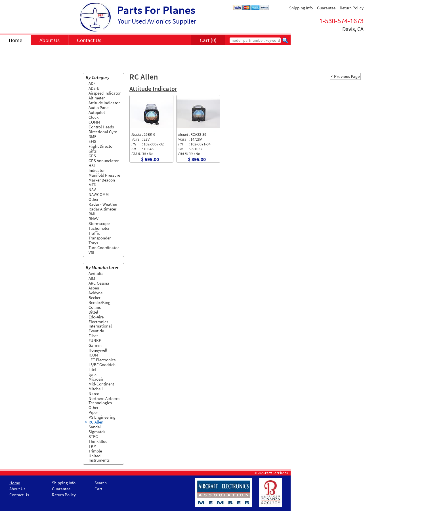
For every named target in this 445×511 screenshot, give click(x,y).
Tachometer (99, 228)
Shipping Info (301, 8)
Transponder (100, 238)
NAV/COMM (99, 194)
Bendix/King (99, 302)
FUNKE (95, 340)
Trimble (95, 451)
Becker (94, 297)
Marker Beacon (102, 180)
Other (93, 199)
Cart (98, 488)
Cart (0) (208, 40)
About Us (49, 40)
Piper (93, 412)
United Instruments (99, 458)
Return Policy (352, 8)
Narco (94, 393)
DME (92, 136)
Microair (96, 379)
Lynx (92, 374)
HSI (92, 165)
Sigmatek (97, 431)
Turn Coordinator (104, 247)
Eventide (96, 331)
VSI (91, 252)
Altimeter (97, 98)
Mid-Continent (101, 384)
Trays (93, 243)
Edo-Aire (96, 317)
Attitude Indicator (104, 103)
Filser (93, 335)
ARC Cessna (99, 283)
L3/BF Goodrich (102, 364)
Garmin (95, 345)
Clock (93, 117)
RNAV (93, 218)
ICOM (93, 355)
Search (101, 482)
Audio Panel (99, 107)
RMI (92, 214)
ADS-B (94, 88)
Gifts (92, 151)
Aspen (94, 288)
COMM (94, 122)
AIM (92, 278)
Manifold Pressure (104, 175)
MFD (92, 185)
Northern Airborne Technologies (104, 400)
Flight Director (101, 146)
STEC (93, 436)
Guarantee (326, 8)
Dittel (93, 312)
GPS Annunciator (104, 160)
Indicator (97, 170)
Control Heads (101, 127)
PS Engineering (102, 417)
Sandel (95, 427)
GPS (92, 156)
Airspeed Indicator (105, 93)
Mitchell (96, 389)
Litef (92, 369)
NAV (92, 189)
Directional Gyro (103, 132)
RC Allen (96, 422)
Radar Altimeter (102, 209)
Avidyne (95, 293)
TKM (92, 446)
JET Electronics (102, 360)
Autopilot (97, 112)
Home (15, 40)
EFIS (92, 141)
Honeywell (98, 350)
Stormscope (99, 223)
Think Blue (98, 441)
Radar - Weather (103, 204)
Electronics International (100, 324)
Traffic (94, 233)
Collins (95, 307)
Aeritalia (96, 273)
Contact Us (89, 40)
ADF (92, 83)
